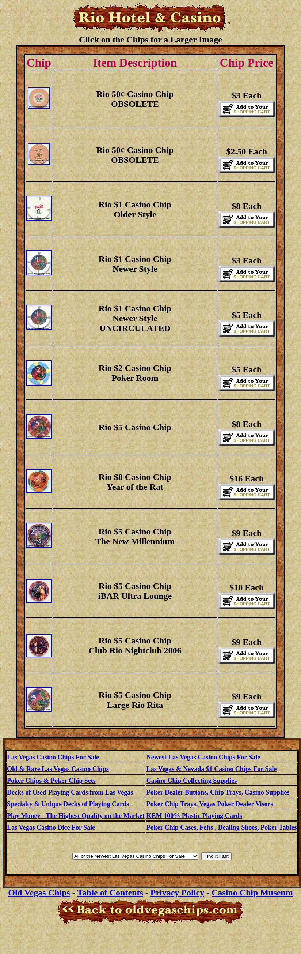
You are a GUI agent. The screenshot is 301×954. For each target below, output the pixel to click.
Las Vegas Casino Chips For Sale (53, 757)
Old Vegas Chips (39, 892)
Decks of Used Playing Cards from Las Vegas (70, 792)
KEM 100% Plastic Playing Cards (194, 815)
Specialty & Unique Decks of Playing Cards (68, 804)
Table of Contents (110, 892)
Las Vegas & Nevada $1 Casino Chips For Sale (211, 769)
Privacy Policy (177, 892)
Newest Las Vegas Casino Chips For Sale (203, 757)
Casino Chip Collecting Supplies (191, 780)
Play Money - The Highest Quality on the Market (76, 815)
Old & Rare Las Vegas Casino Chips (58, 769)
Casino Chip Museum (252, 892)
